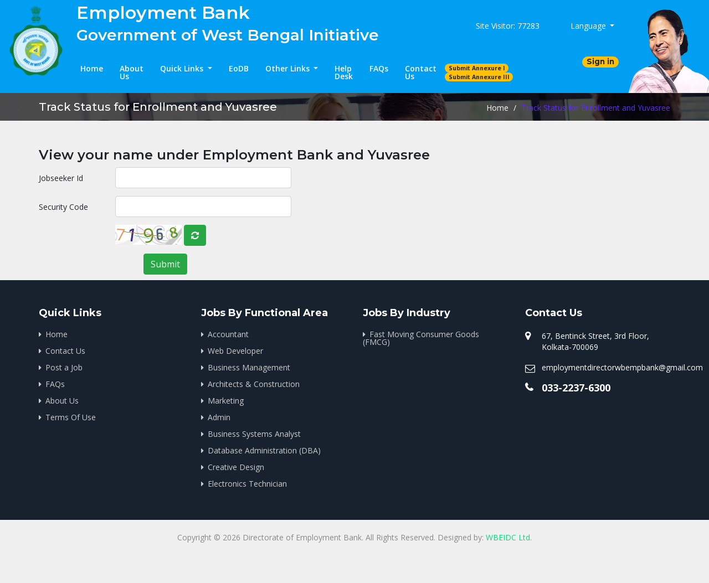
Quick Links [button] (182, 68)
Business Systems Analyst (254, 434)
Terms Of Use (70, 417)
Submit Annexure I (477, 68)
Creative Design (236, 467)
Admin (219, 417)
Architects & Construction (254, 384)
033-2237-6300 (576, 387)
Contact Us (420, 72)
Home (91, 68)
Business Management (249, 367)
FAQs (378, 68)
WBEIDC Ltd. (509, 537)
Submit (165, 264)
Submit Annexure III (479, 77)
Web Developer (235, 350)
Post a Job (64, 367)
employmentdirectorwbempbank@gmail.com (622, 367)
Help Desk (344, 72)
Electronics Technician (247, 483)
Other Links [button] (288, 68)
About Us (131, 72)
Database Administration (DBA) (264, 450)
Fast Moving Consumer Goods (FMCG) (421, 338)
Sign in (600, 61)
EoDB (239, 68)
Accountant (228, 334)
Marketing (226, 400)
